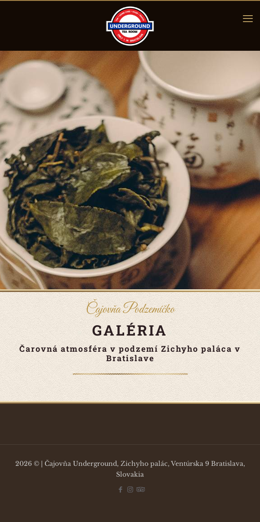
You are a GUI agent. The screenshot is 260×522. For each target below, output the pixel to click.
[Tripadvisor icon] (139, 489)
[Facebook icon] (120, 489)
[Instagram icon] (130, 489)
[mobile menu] (248, 19)
